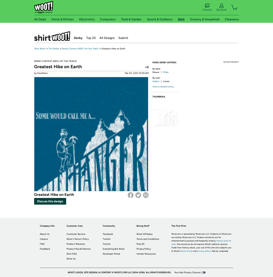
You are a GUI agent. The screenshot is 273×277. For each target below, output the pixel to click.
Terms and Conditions (147, 239)
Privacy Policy (143, 249)
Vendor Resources (146, 253)
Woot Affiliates (144, 234)
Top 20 (91, 38)
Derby (78, 38)
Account (221, 7)
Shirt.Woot (52, 36)
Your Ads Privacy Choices (187, 272)
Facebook (130, 195)
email (146, 195)
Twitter (138, 195)
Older (166, 72)
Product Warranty (76, 244)
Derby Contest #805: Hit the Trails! (80, 48)
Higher (155, 81)
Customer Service (76, 234)
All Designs (107, 38)
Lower (166, 81)
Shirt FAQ (72, 253)
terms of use (186, 251)
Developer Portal (111, 253)
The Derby (53, 48)
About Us (44, 234)
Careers (44, 239)
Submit (123, 38)
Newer (155, 72)
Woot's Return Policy (78, 239)
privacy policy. (204, 251)
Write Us (71, 258)
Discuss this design (50, 201)
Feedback (45, 249)
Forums (207, 7)
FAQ (42, 244)
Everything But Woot (114, 249)
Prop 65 (140, 244)
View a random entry (163, 86)
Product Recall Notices (79, 249)
